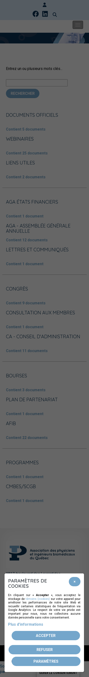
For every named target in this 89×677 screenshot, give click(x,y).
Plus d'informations (25, 624)
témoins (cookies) (38, 599)
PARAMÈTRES (45, 661)
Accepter (46, 635)
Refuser (45, 649)
